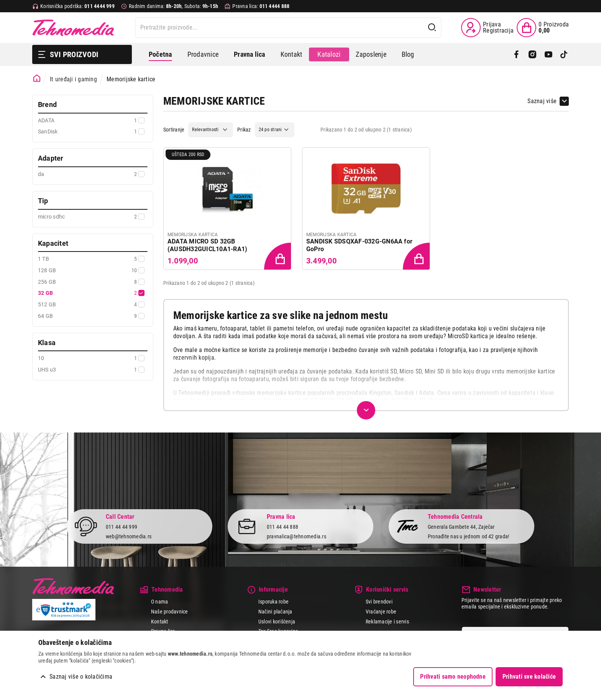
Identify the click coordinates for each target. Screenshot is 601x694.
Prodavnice (202, 54)
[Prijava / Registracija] (487, 27)
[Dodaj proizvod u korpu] (278, 257)
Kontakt (291, 54)
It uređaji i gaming (73, 79)
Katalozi (328, 54)
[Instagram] (532, 54)
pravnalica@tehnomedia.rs (296, 536)
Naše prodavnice (169, 611)
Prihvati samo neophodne (453, 676)
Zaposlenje (371, 54)
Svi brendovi (379, 602)
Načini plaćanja (275, 611)
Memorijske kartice (131, 79)
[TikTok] (564, 54)
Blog (408, 54)
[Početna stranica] (37, 78)
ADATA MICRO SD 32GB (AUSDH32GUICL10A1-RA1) (207, 245)
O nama (159, 602)
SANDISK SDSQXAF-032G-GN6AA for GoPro (359, 245)
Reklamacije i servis (387, 621)
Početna (160, 54)
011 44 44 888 (282, 527)
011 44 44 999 (121, 527)
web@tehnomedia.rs (128, 536)
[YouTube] (548, 54)
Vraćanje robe (381, 611)
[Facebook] (516, 54)
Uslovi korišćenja (276, 621)
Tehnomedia (73, 27)
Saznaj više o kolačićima (80, 676)
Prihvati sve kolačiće (529, 676)
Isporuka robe (273, 602)
